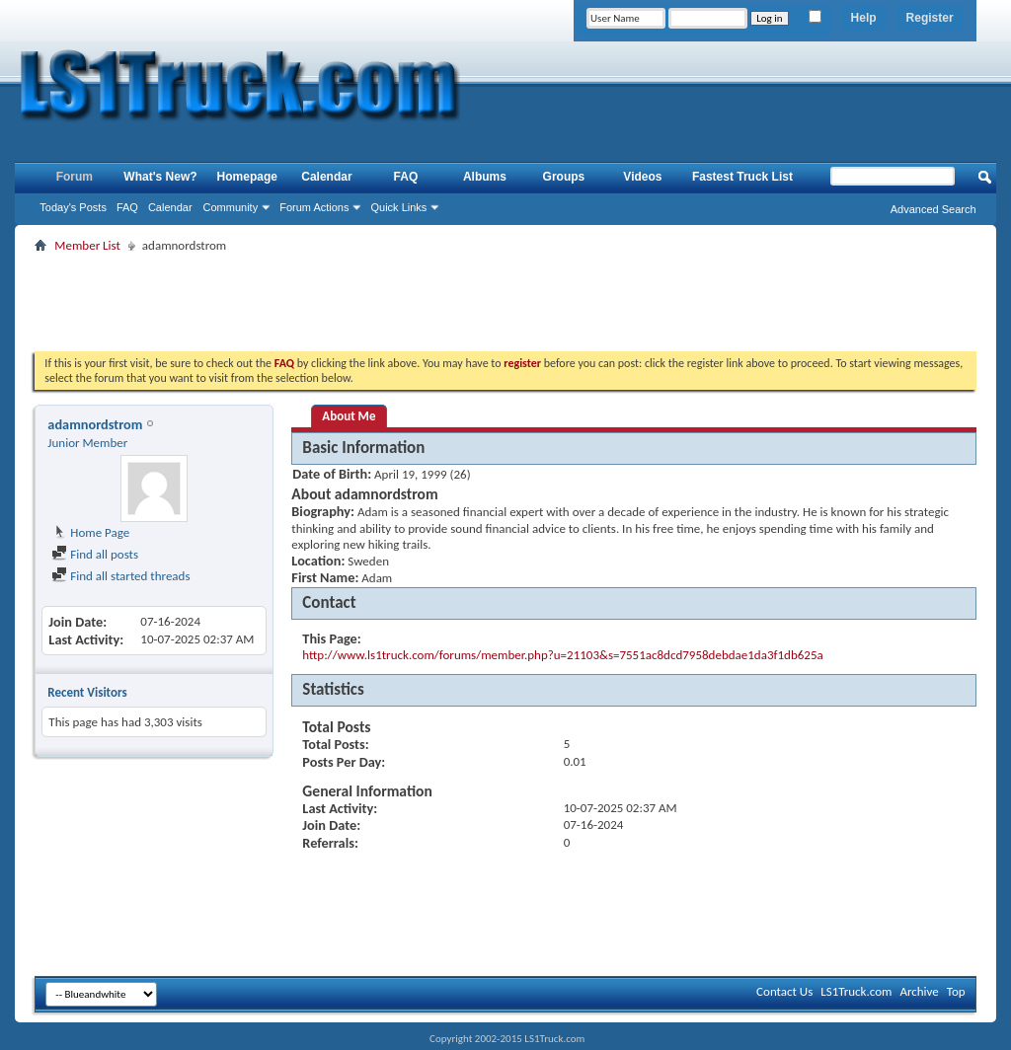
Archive (918, 991)
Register (930, 18)
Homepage (247, 177)
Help (864, 18)
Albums (484, 177)
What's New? (159, 177)
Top (956, 991)
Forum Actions (314, 207)
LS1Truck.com (856, 991)
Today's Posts (73, 207)
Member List (86, 245)
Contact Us (784, 991)
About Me (348, 416)
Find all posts (94, 554)
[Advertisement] (505, 302)
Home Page (90, 532)
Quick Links (398, 207)
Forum (74, 177)
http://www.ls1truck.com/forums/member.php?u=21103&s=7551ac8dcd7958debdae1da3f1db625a (562, 654)
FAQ (127, 207)
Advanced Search (933, 209)
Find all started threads (120, 575)
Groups (564, 177)
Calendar (170, 207)
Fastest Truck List (742, 177)
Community (231, 207)
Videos (642, 177)
